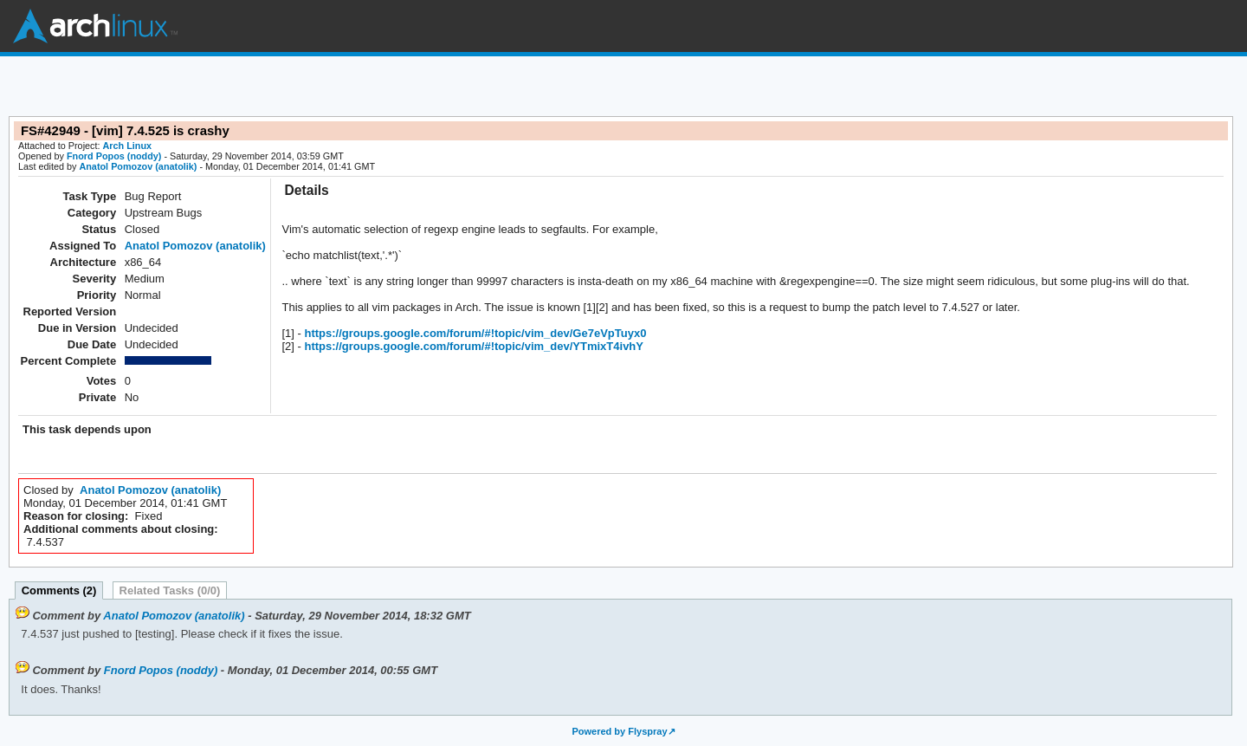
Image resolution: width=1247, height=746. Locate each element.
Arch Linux (95, 26)
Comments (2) (59, 590)
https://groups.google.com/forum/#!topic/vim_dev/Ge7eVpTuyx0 (474, 333)
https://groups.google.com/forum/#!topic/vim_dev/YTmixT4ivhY (472, 346)
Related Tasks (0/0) (170, 590)
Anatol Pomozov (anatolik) (138, 166)
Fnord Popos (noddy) (114, 156)
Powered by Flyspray (619, 731)
